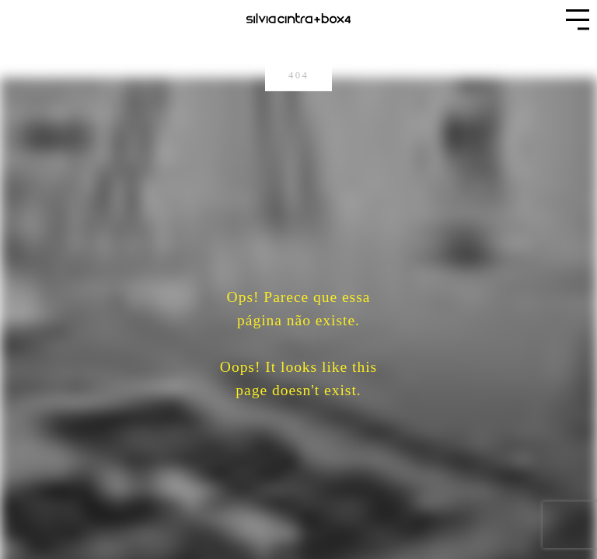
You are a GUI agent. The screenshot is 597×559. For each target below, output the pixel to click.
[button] (577, 19)
